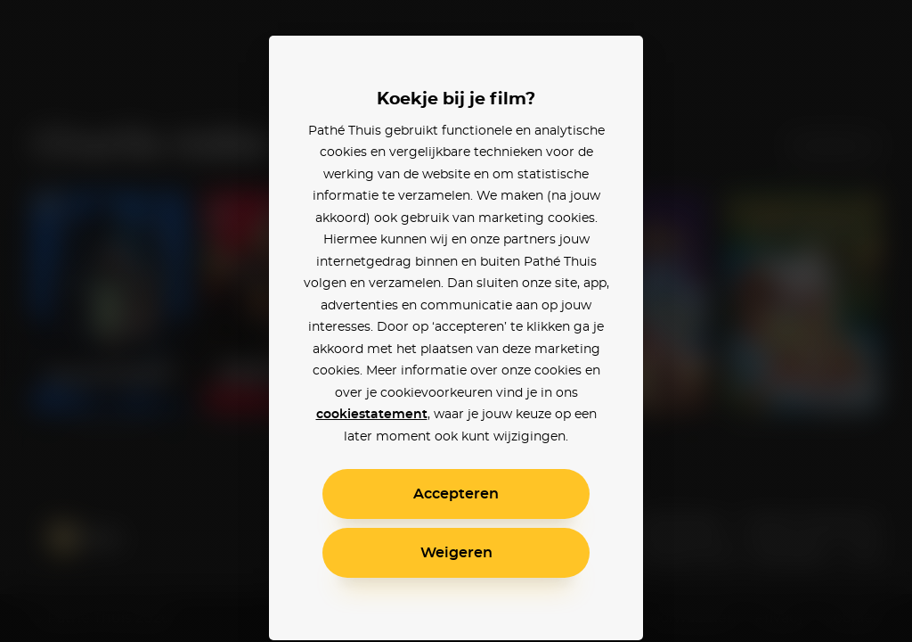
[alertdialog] (456, 321)
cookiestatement (372, 414)
